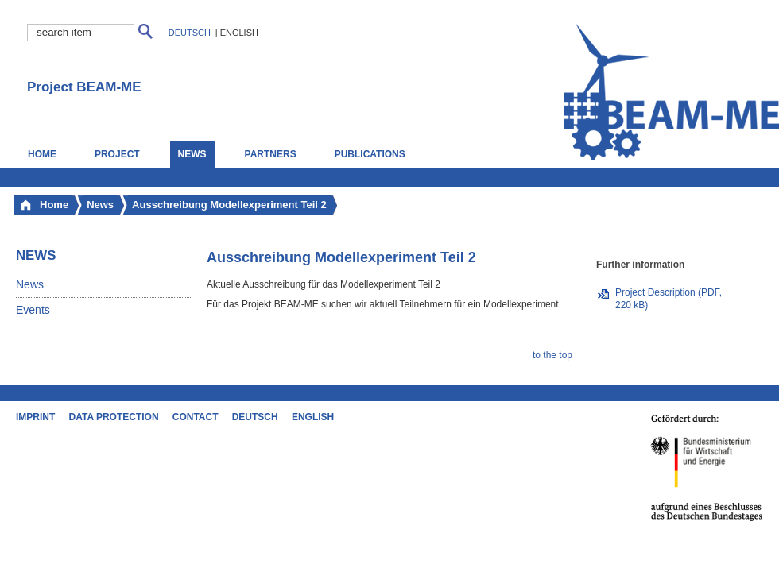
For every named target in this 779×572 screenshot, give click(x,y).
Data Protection (114, 417)
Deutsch (190, 32)
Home (42, 154)
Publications (370, 154)
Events (33, 309)
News (30, 284)
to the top (552, 355)
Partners (270, 154)
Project (117, 154)
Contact (195, 417)
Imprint (35, 417)
